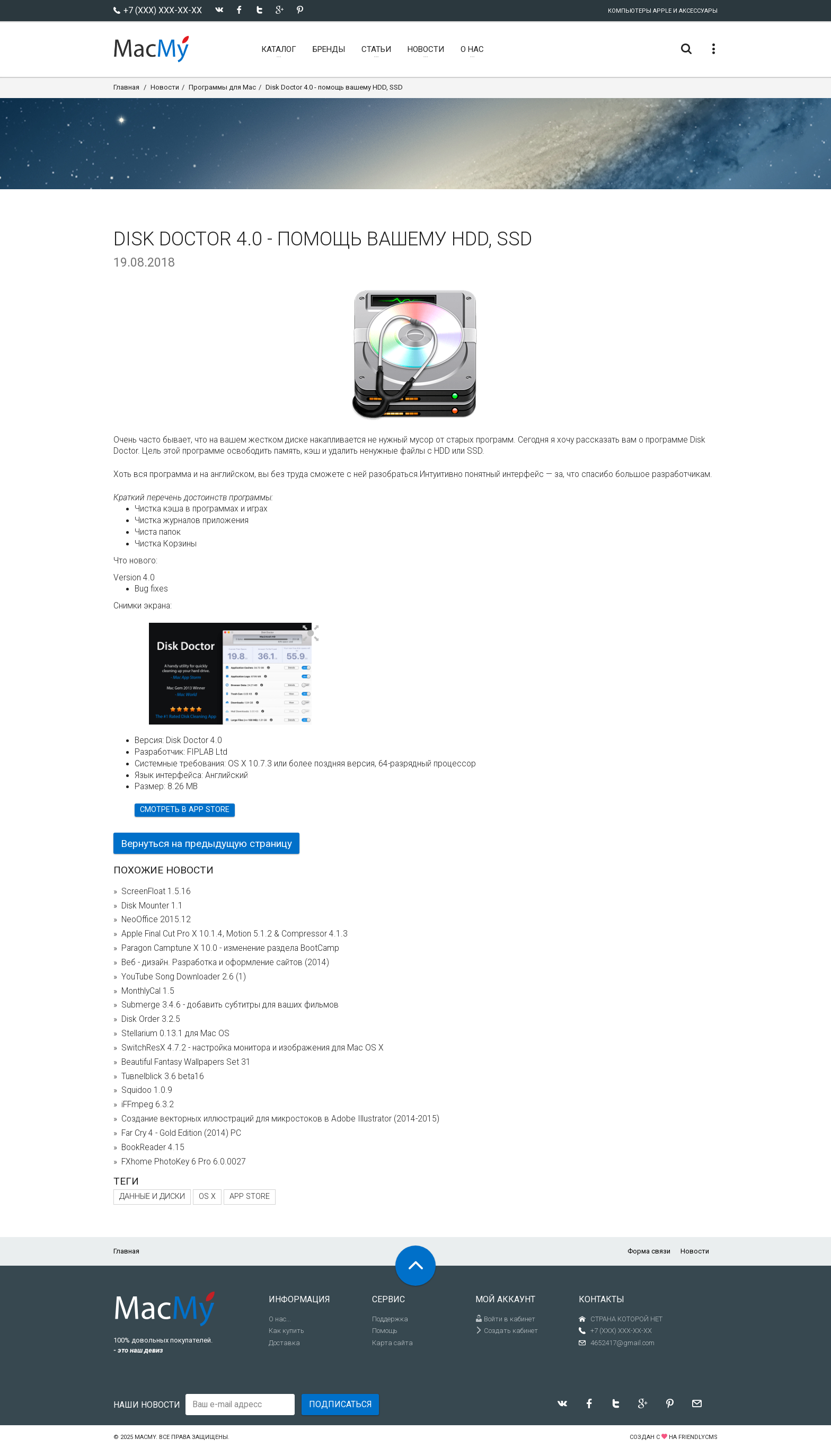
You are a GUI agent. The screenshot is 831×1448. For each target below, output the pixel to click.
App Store (249, 1196)
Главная (126, 87)
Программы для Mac (222, 87)
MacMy (145, 1437)
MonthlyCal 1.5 (147, 991)
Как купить (286, 1331)
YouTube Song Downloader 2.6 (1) (183, 977)
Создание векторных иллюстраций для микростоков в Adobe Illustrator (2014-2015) (280, 1119)
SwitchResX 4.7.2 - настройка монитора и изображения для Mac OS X (252, 1048)
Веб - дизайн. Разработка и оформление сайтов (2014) (225, 962)
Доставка (284, 1343)
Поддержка (390, 1319)
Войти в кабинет (505, 1319)
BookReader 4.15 (152, 1147)
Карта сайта (392, 1343)
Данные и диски (152, 1196)
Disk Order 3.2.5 (150, 1019)
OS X (207, 1196)
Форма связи (648, 1251)
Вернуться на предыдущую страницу (206, 843)
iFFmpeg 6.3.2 (147, 1104)
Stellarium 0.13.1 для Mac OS (175, 1033)
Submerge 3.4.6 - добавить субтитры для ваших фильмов (230, 1005)
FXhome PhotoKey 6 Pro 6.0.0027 (183, 1162)
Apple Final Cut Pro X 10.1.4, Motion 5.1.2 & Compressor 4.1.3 (234, 934)
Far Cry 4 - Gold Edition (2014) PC (181, 1133)
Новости (165, 87)
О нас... (280, 1319)
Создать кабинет (506, 1331)
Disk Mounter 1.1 (152, 906)
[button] (311, 634)
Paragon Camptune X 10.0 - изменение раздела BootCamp (230, 948)
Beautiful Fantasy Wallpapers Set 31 (186, 1062)
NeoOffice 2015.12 (156, 919)
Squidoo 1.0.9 (146, 1090)
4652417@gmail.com (622, 1343)
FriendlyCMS (698, 1437)
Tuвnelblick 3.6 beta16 (162, 1076)
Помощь (384, 1331)
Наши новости (146, 1405)
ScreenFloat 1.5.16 (156, 891)
